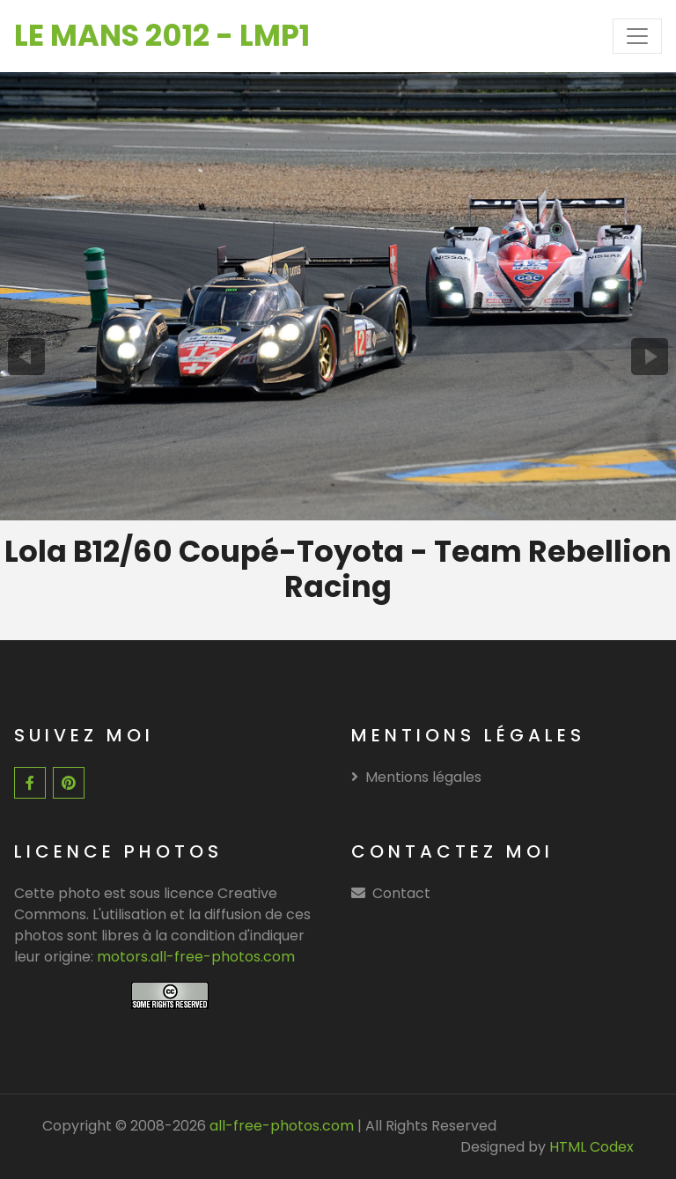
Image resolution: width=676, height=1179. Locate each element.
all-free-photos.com (280, 1126)
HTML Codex (591, 1147)
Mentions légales (416, 777)
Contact (401, 893)
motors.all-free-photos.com (196, 957)
